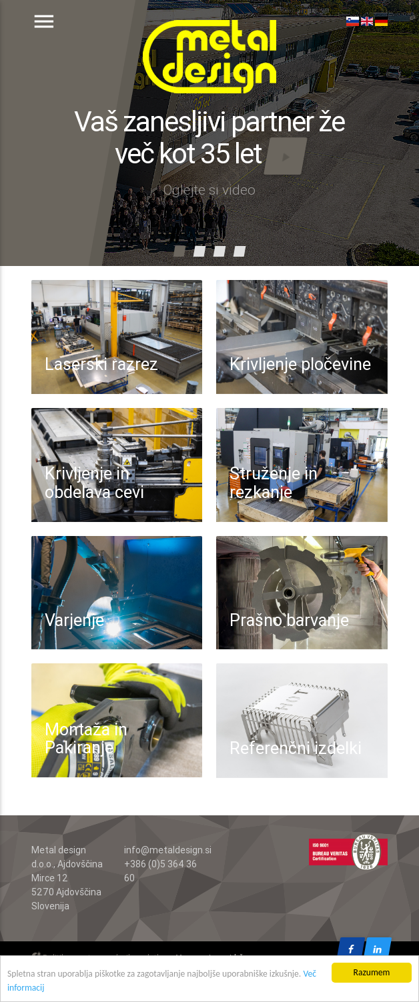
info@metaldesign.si (168, 850)
